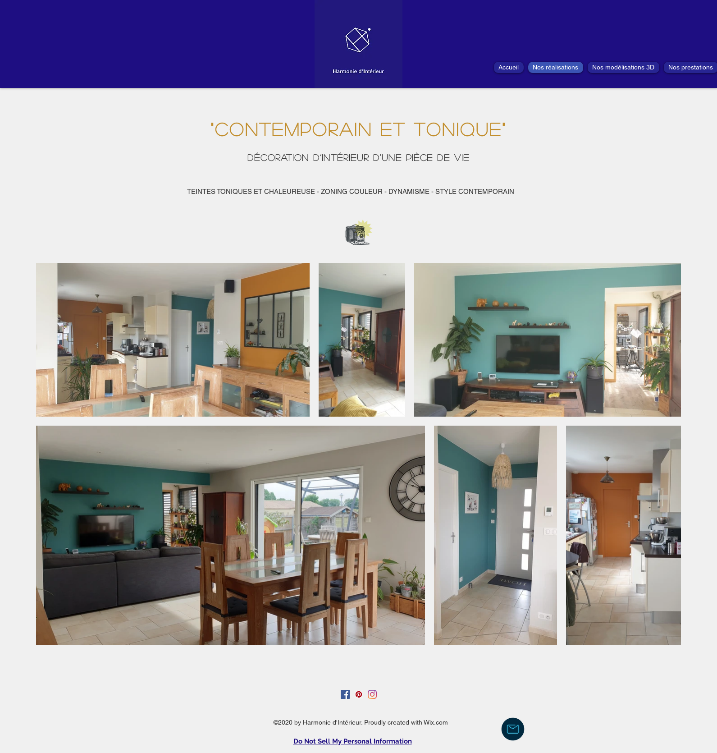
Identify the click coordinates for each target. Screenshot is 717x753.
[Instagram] (372, 694)
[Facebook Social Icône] (345, 694)
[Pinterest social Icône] (358, 694)
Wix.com (436, 722)
